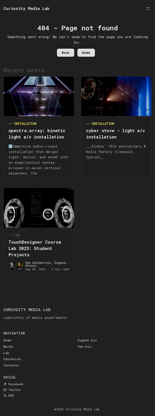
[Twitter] (12, 389)
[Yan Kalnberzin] (12, 265)
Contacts (11, 365)
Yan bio (84, 346)
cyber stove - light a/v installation (115, 133)
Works (8, 346)
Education (12, 359)
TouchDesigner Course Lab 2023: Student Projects (34, 248)
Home (86, 53)
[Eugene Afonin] (19, 265)
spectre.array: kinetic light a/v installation (36, 133)
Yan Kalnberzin (38, 263)
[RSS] (8, 395)
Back (66, 53)
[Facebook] (13, 384)
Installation (25, 124)
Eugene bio (87, 340)
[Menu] (148, 8)
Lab (17, 235)
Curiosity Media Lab (82, 409)
